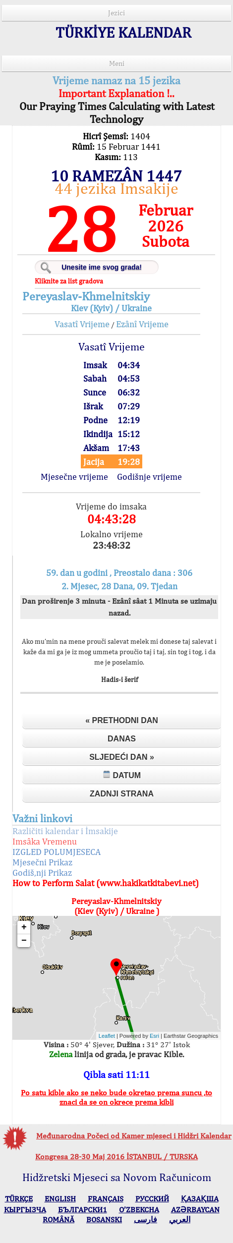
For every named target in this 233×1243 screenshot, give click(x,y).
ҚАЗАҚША (200, 1198)
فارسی (145, 1219)
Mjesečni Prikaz (42, 862)
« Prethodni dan (121, 720)
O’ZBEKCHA (139, 1209)
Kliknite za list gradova (69, 281)
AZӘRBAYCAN (195, 1209)
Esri (154, 1036)
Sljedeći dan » (121, 757)
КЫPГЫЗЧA (25, 1209)
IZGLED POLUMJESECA (56, 852)
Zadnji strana (122, 794)
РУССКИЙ (152, 1198)
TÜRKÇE (19, 1198)
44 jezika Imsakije (116, 188)
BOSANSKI (104, 1219)
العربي (179, 1219)
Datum (122, 775)
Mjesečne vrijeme (74, 476)
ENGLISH (60, 1198)
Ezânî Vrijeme (142, 324)
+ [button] (24, 927)
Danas (122, 738)
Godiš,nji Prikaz (42, 872)
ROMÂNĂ (58, 1219)
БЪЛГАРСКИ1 (82, 1209)
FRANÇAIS (105, 1198)
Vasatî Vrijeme (82, 324)
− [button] (24, 941)
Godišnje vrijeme (149, 476)
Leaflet (107, 1036)
